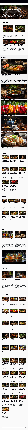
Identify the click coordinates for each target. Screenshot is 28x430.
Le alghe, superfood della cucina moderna (19, 33)
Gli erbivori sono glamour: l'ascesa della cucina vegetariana (13, 174)
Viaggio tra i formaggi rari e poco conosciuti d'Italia (20, 238)
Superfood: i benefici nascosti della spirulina (5, 186)
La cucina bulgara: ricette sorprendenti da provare (8, 99)
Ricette (8, 424)
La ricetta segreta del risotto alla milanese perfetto (22, 327)
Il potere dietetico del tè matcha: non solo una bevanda (22, 162)
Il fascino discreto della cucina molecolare (9, 264)
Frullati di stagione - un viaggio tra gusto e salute (7, 238)
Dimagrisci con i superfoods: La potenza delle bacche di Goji (13, 187)
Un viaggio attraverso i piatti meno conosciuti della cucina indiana (5, 218)
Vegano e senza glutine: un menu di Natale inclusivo (11, 74)
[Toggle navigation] (2, 1)
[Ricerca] (14, 427)
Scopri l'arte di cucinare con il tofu (5, 413)
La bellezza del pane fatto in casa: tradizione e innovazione (23, 204)
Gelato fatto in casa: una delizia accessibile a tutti (14, 352)
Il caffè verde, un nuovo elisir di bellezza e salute (11, 9)
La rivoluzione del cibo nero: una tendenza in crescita (5, 389)
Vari (10, 424)
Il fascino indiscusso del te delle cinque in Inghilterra (8, 131)
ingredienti (2, 424)
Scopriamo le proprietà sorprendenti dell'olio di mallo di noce (7, 34)
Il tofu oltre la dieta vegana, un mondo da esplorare (8, 147)
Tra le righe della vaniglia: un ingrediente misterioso (5, 365)
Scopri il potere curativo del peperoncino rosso (13, 45)
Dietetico (5, 424)
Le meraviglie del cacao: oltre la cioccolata (7, 279)
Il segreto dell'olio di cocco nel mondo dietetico (5, 174)
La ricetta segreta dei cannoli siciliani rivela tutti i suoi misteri (22, 303)
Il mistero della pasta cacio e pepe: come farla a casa (14, 217)
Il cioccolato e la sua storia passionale (5, 45)
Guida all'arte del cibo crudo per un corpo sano (22, 174)
